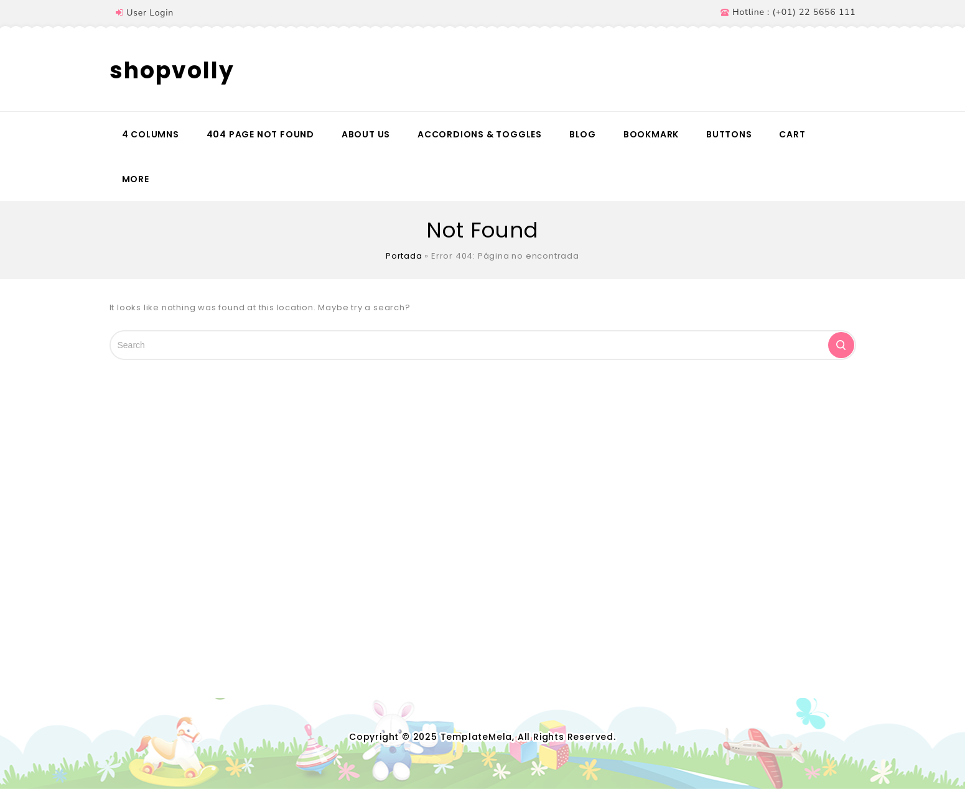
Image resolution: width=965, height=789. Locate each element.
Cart (792, 134)
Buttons (729, 134)
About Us (366, 134)
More (135, 179)
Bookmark (651, 134)
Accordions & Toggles (479, 134)
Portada (404, 256)
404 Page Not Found (260, 134)
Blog (582, 134)
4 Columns (150, 134)
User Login (150, 13)
